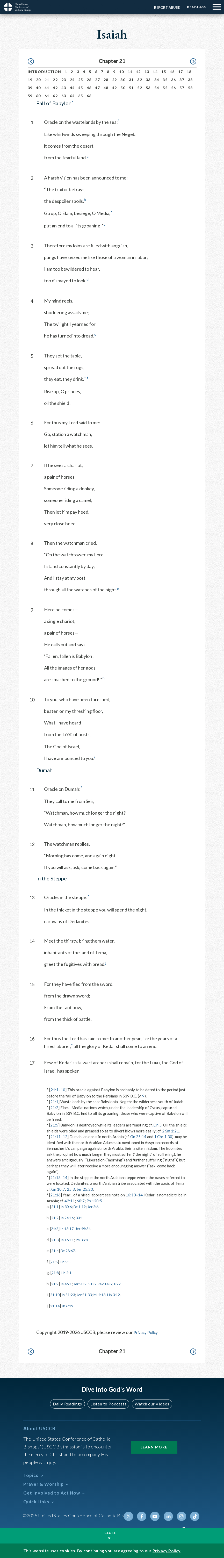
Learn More (154, 1447)
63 (63, 96)
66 (89, 96)
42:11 (69, 1200)
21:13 (55, 1177)
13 (146, 71)
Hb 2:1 (67, 1272)
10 (121, 71)
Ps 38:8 (84, 1239)
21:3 (55, 1239)
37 (181, 79)
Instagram (182, 1516)
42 (55, 87)
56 (173, 87)
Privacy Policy (148, 1332)
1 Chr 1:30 (163, 1136)
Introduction (44, 71)
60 (38, 96)
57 (181, 87)
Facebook (145, 1516)
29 (114, 79)
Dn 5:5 (66, 1261)
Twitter (133, 1516)
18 (189, 71)
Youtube (158, 1516)
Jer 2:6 (96, 1206)
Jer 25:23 (85, 1189)
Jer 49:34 (85, 1228)
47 (97, 87)
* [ (48, 1089)
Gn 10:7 (58, 1189)
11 (130, 71)
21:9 (55, 1283)
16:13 (131, 1195)
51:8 (95, 1283)
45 (80, 87)
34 (156, 79)
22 (55, 79)
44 (72, 87)
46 (89, 87)
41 (47, 87)
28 (106, 79)
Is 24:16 (68, 1217)
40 (38, 87)
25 (80, 79)
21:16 (55, 1195)
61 (47, 96)
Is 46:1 (67, 1283)
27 (97, 79)
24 (72, 79)
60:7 (81, 1200)
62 (55, 96)
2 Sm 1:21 (170, 1131)
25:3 (71, 1189)
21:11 (55, 1136)
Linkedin (170, 1516)
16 (172, 71)
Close (110, 1533)
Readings (194, 7)
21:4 (55, 1250)
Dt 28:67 (69, 1250)
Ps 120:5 (94, 1200)
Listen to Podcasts (108, 1404)
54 (156, 87)
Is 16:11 (68, 1239)
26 (89, 79)
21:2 (54, 1107)
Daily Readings (69, 1404)
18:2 (122, 1283)
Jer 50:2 (82, 1283)
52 (139, 87)
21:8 (56, 1272)
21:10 (55, 1294)
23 (63, 79)
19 (30, 79)
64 (72, 96)
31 (131, 79)
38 (190, 79)
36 (173, 79)
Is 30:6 (67, 1206)
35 (165, 79)
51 (131, 87)
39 (30, 87)
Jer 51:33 (87, 1294)
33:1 (81, 1217)
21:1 (54, 1089)
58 (190, 87)
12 (138, 71)
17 (180, 71)
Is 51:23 (70, 1294)
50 (122, 87)
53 (148, 87)
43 (63, 87)
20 (38, 79)
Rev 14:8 (108, 1283)
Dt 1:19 (82, 1206)
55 (165, 87)
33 (148, 79)
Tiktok (195, 1516)
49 (114, 87)
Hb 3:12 (119, 1294)
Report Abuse (163, 7)
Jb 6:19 (69, 1305)
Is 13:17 (68, 1228)
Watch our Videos (150, 1404)
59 (30, 96)
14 (155, 71)
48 (106, 87)
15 (163, 71)
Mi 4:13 (103, 1294)
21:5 (54, 1125)
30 (122, 79)
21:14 (55, 1305)
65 (80, 96)
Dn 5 (157, 1125)
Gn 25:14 (138, 1136)
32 (139, 79)
